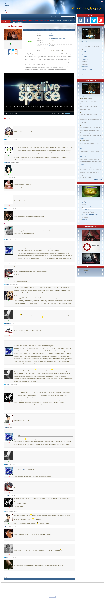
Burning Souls (85, 66)
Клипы (7, 5)
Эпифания (84, 51)
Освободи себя (85, 59)
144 (50, 48)
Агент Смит (84, 48)
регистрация (9, 16)
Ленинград (51, 36)
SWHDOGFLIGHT (26, 144)
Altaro (23, 389)
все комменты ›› (98, 179)
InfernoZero (82, 125)
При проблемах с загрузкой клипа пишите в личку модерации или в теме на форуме (31, 20)
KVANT (82, 157)
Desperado (51, 35)
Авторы (7, 7)
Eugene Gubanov (83, 98)
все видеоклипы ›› (98, 76)
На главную (8, 2)
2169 (50, 47)
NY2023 (84, 199)
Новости (7, 3)
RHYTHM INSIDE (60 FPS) (88, 206)
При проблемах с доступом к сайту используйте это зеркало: (62, 20)
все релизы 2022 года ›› (96, 223)
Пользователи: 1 (86, 270)
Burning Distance (85, 72)
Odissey (23, 243)
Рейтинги (7, 8)
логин (5, 16)
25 (49, 45)
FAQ (6, 10)
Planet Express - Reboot (87, 202)
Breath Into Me (85, 219)
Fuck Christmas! (85, 62)
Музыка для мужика (28, 29)
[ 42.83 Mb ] (13, 42)
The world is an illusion (87, 69)
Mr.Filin (82, 149)
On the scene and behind (87, 209)
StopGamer (84, 44)
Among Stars (84, 41)
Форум (7, 12)
